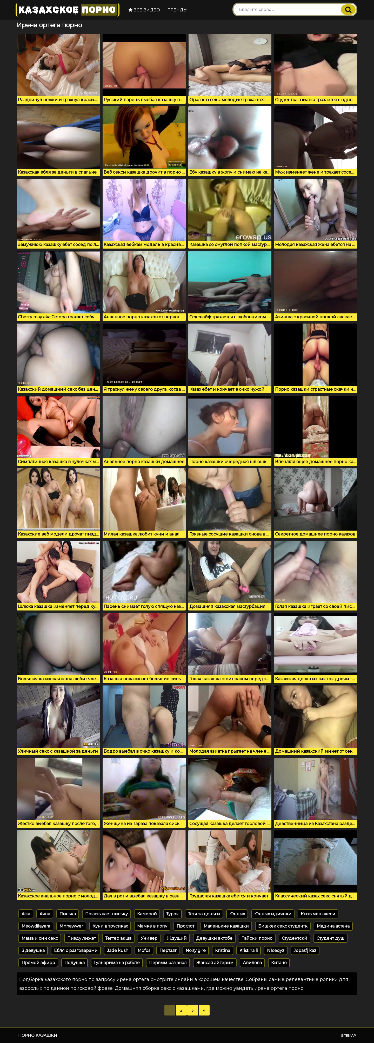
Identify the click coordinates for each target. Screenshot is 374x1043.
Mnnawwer (71, 926)
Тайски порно (257, 938)
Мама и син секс (40, 938)
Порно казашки (37, 1035)
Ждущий (177, 938)
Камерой (147, 913)
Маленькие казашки (226, 926)
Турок (172, 913)
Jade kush (117, 950)
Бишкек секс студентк (283, 926)
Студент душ (330, 938)
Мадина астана (333, 926)
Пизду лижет (81, 938)
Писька (67, 913)
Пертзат (167, 950)
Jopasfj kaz (305, 950)
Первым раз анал (168, 962)
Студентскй (294, 938)
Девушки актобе (214, 938)
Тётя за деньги (204, 913)
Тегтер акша (118, 938)
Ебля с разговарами (76, 950)
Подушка (74, 962)
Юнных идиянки (272, 913)
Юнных (237, 913)
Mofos (144, 950)
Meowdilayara (36, 926)
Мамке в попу (152, 926)
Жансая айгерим (214, 962)
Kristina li (248, 950)
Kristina (222, 950)
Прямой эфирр (38, 962)
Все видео (144, 10)
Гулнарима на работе (117, 962)
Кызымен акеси (318, 913)
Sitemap (348, 1035)
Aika (26, 913)
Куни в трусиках (110, 926)
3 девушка (33, 950)
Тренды (178, 10)
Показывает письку (106, 913)
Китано (279, 962)
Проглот (185, 926)
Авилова (252, 962)
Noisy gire (196, 950)
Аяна (44, 913)
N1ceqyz (275, 950)
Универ (149, 938)
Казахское (67, 10)
